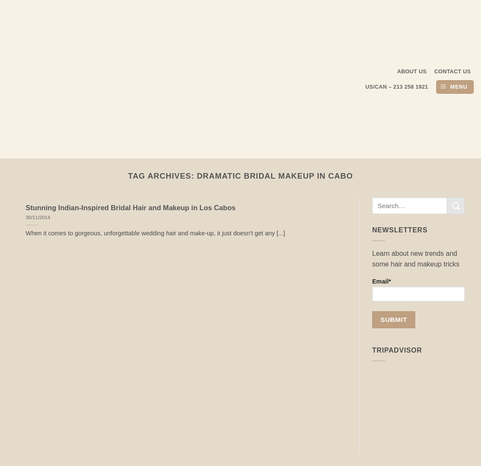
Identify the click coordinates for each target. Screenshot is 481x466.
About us (412, 71)
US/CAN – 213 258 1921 (396, 87)
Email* (418, 289)
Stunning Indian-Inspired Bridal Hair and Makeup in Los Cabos (131, 208)
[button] (455, 87)
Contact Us (452, 71)
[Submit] (455, 205)
